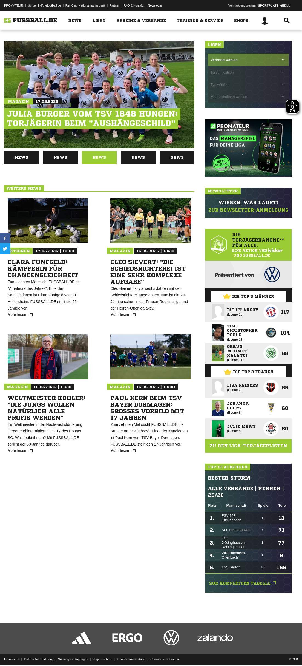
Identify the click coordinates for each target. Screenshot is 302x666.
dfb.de (31, 5)
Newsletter (155, 5)
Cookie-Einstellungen (164, 653)
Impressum (11, 653)
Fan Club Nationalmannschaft (85, 5)
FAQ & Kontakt (134, 5)
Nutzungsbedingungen (73, 653)
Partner (114, 5)
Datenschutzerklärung (38, 653)
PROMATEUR (13, 5)
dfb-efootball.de (50, 5)
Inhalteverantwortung (131, 653)
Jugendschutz (102, 653)
